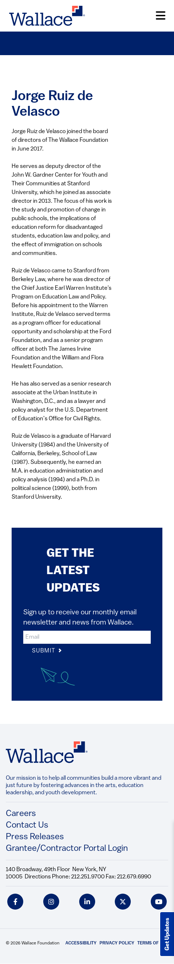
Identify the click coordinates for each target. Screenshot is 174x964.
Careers (21, 813)
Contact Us (27, 825)
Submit (47, 651)
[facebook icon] (15, 902)
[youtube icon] (159, 902)
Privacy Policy (117, 943)
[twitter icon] (123, 902)
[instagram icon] (51, 902)
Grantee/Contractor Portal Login (67, 848)
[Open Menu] (160, 15)
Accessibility (81, 943)
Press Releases (35, 837)
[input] (87, 637)
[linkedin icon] (87, 902)
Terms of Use (152, 943)
